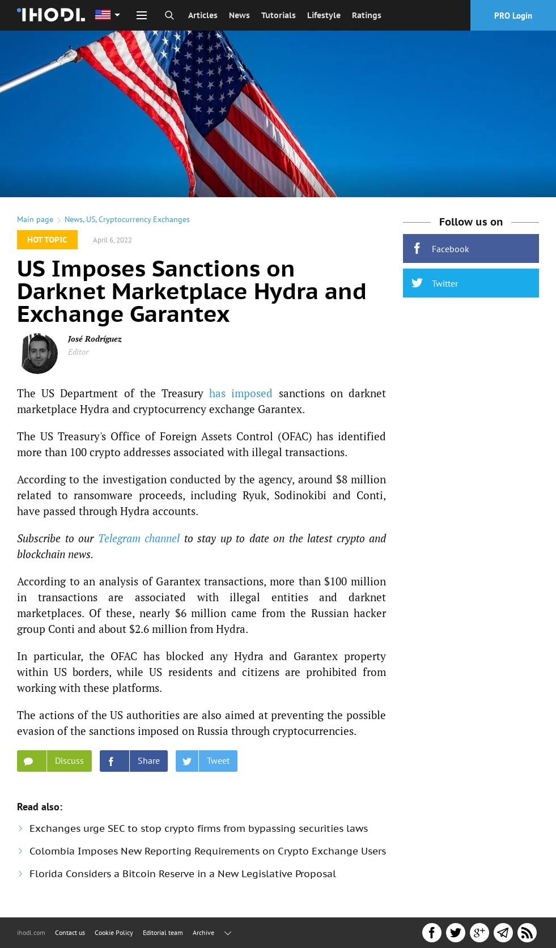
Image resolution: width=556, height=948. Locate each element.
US (90, 219)
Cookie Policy (114, 932)
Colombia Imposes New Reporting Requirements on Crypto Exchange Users (207, 851)
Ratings (366, 15)
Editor (78, 351)
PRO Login (513, 15)
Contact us (70, 932)
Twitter (434, 283)
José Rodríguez (95, 338)
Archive (203, 932)
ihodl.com (31, 932)
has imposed (241, 393)
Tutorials (278, 15)
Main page (35, 219)
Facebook (440, 248)
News (239, 15)
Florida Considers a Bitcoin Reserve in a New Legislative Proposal (182, 874)
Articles (203, 15)
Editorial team (163, 932)
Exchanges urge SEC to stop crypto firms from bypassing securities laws (198, 828)
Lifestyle (324, 15)
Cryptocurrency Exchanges (144, 219)
